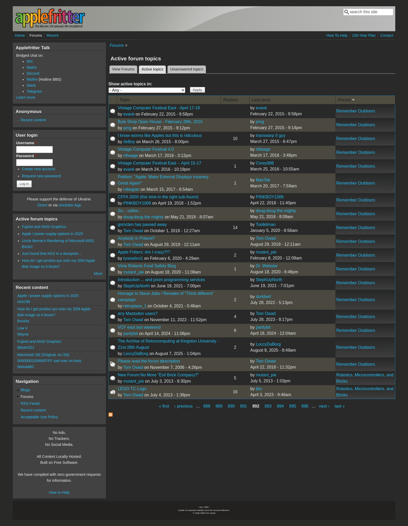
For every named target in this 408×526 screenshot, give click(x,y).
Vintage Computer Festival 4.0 (146, 149)
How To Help (336, 35)
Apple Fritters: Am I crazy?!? (144, 252)
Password (26, 156)
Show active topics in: (130, 84)
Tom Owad (133, 231)
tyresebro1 (133, 258)
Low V (22, 328)
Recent (53, 35)
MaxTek (263, 180)
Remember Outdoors (355, 111)
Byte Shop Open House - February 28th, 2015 (160, 121)
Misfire (32, 79)
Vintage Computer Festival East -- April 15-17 (159, 163)
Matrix (32, 67)
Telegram (34, 91)
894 (280, 406)
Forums (35, 35)
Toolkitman (266, 224)
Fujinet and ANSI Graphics (44, 227)
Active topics (154, 68)
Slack (31, 85)
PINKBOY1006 (137, 203)
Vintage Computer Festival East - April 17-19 (159, 108)
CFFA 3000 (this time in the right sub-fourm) (158, 197)
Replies (230, 100)
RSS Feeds (30, 403)
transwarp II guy (270, 135)
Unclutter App (70, 205)
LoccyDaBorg (135, 353)
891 (243, 406)
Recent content (33, 120)
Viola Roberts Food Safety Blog (147, 266)
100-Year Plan (364, 35)
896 (305, 406)
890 (231, 406)
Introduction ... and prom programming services (161, 279)
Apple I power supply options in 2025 (52, 234)
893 (268, 406)
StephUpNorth (136, 286)
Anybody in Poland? (136, 238)
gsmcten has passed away (142, 224)
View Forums (123, 69)
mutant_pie (266, 252)
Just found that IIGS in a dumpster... (52, 253)
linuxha (23, 321)
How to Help (59, 492)
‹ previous (183, 406)
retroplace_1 (134, 306)
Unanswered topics (186, 69)
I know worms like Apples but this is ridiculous (160, 135)
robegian (131, 189)
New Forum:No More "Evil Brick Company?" (158, 375)
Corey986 (265, 163)
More (98, 273)
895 (292, 406)
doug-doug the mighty (143, 217)
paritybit (130, 333)
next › (324, 406)
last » (340, 406)
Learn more (25, 97)
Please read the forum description (149, 361)
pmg (127, 128)
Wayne (23, 334)
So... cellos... (130, 210)
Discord (33, 73)
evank (129, 114)
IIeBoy (129, 142)
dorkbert (263, 296)
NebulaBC (25, 367)
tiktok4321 (25, 347)
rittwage (130, 155)
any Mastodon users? (138, 313)
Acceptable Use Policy (39, 417)
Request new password (41, 176)
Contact (386, 35)
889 (218, 406)
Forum (347, 99)
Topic (124, 100)
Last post (261, 100)
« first (164, 406)
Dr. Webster (267, 266)
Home (20, 35)
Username (26, 143)
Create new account (38, 169)
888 (206, 406)
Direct (42, 205)
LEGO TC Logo (132, 388)
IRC (30, 61)
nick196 (23, 302)
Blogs (25, 390)
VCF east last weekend (139, 327)
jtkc (259, 388)
